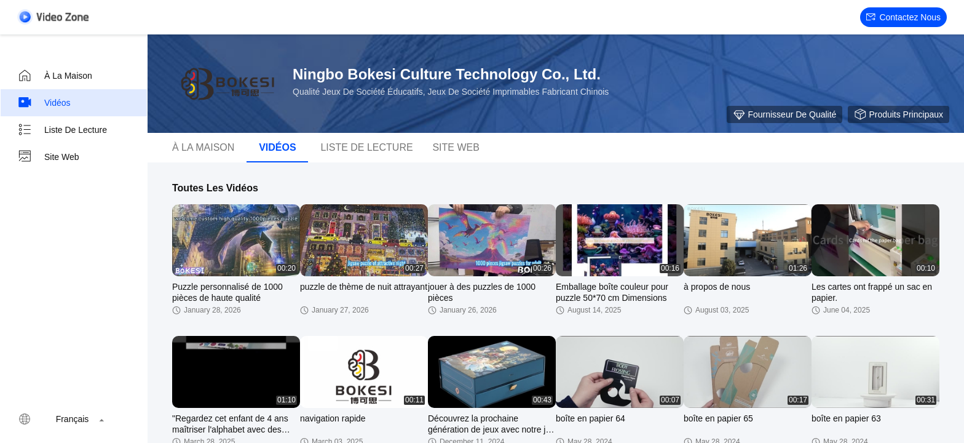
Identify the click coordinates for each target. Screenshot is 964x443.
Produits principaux (898, 114)
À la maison (54, 75)
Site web (48, 157)
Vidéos (44, 102)
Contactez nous (903, 17)
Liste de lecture (62, 129)
